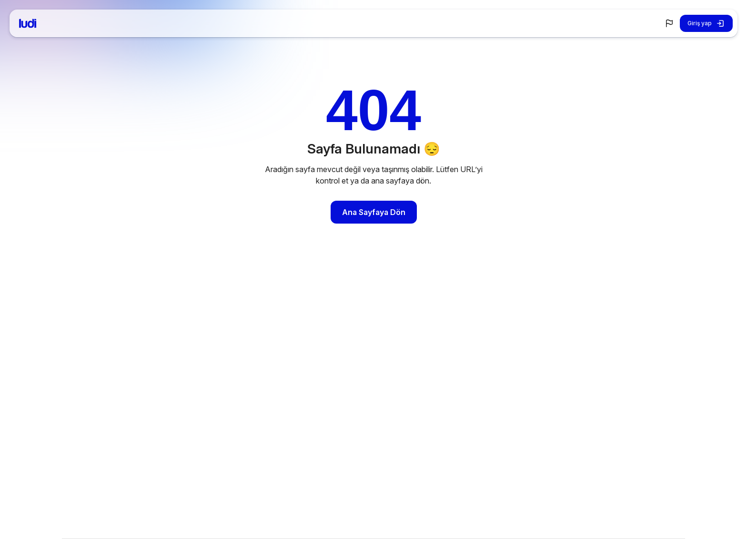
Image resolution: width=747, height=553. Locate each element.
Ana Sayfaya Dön (373, 212)
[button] (669, 23)
